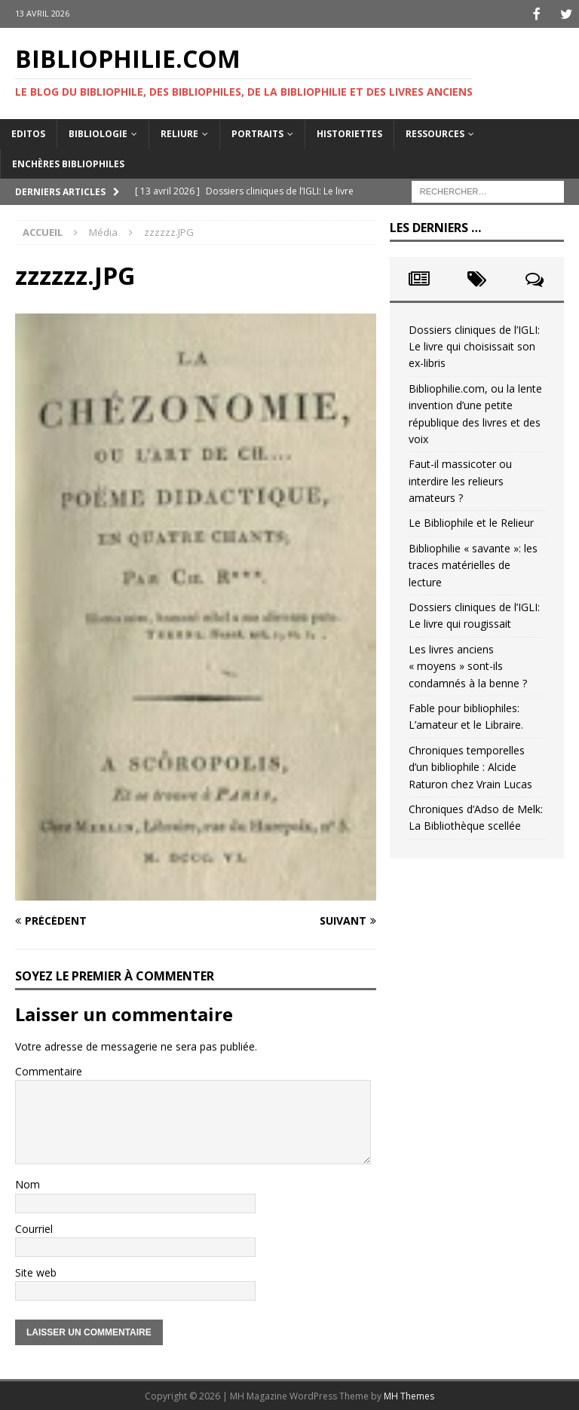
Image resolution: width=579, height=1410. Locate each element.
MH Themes (409, 1394)
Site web (36, 1271)
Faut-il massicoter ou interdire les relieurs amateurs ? (460, 479)
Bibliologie (98, 132)
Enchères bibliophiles (68, 162)
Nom (27, 1183)
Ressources (435, 132)
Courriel (34, 1227)
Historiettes (349, 132)
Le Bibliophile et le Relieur (471, 521)
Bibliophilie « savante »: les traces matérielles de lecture (473, 564)
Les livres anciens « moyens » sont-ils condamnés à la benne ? (468, 665)
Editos (28, 132)
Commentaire (48, 1070)
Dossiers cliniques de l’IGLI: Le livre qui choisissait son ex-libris (474, 345)
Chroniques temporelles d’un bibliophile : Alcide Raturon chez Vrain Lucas (470, 766)
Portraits (257, 132)
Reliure (179, 132)
